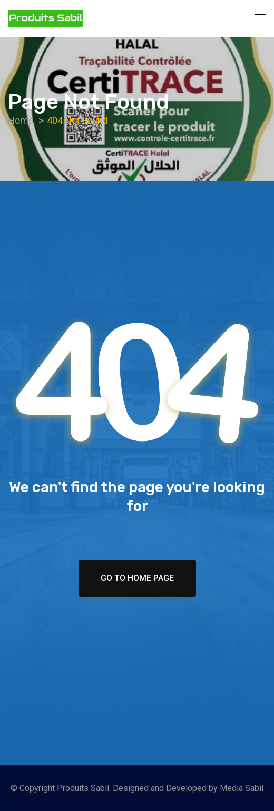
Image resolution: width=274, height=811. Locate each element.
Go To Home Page (137, 578)
